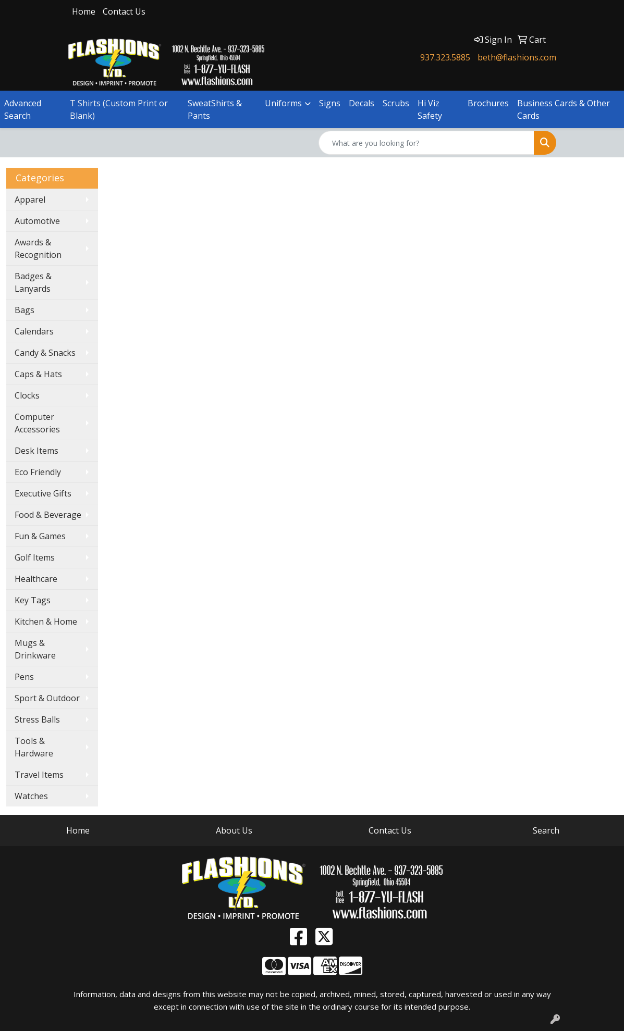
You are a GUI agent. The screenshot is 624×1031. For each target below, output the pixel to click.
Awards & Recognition (38, 248)
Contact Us (124, 11)
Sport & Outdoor (47, 698)
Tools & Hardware (34, 747)
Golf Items (35, 557)
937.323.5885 (445, 57)
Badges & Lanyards (33, 282)
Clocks (27, 395)
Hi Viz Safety (430, 109)
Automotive (37, 221)
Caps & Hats (38, 374)
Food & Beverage (48, 514)
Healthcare (36, 579)
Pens (24, 676)
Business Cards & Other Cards (563, 109)
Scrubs (396, 103)
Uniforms (283, 103)
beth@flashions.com (517, 57)
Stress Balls (37, 719)
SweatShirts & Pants (215, 109)
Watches (31, 796)
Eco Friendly (38, 472)
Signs (329, 103)
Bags (24, 310)
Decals (361, 103)
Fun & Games (40, 536)
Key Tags (33, 600)
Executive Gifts (43, 493)
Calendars (34, 331)
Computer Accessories (37, 423)
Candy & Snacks (45, 352)
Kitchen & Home (46, 621)
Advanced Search (22, 109)
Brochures (488, 103)
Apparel (30, 199)
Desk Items (36, 450)
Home (83, 11)
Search (546, 830)
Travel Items (39, 774)
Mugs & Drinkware (35, 649)
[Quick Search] (426, 143)
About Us (234, 830)
